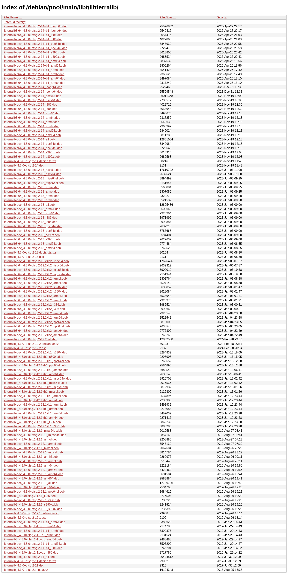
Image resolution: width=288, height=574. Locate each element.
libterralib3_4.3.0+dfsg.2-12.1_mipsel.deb (31, 448)
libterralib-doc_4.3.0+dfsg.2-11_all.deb (29, 556)
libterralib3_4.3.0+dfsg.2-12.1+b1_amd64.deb (34, 374)
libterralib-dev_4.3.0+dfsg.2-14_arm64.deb (32, 113)
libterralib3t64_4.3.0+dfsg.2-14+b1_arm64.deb (34, 82)
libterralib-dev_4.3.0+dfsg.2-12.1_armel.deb (33, 443)
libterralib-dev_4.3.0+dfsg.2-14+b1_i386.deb (33, 39)
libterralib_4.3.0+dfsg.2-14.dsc (24, 165)
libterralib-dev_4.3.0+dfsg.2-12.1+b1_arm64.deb (36, 413)
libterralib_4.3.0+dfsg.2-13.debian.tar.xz (30, 252)
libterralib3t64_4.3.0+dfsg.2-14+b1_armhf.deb (34, 74)
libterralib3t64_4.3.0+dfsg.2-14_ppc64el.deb (33, 148)
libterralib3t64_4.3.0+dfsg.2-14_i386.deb (30, 108)
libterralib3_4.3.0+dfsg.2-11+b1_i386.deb (31, 552)
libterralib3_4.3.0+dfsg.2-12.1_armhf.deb (31, 456)
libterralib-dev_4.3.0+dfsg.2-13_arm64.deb (32, 209)
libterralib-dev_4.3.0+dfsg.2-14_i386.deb (30, 104)
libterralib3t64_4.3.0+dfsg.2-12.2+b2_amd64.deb (36, 330)
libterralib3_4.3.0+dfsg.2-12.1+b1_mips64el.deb (35, 382)
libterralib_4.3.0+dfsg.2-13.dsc (24, 256)
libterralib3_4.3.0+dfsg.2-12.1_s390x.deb (31, 504)
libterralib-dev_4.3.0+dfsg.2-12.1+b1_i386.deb (34, 426)
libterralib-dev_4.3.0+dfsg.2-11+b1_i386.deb (33, 548)
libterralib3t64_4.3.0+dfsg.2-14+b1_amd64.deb (35, 61)
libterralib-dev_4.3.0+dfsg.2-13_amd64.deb (32, 248)
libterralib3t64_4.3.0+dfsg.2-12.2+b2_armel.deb (35, 278)
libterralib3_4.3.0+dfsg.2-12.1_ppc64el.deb (32, 487)
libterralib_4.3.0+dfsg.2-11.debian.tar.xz (30, 561)
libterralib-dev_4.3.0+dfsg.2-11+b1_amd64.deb (35, 543)
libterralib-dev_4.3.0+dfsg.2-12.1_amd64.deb (33, 474)
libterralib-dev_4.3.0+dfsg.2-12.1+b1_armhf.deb (35, 404)
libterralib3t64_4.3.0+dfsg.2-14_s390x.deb (32, 156)
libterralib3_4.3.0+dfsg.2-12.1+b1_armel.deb (33, 400)
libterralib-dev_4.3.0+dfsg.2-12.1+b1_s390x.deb (35, 352)
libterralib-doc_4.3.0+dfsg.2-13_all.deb (29, 204)
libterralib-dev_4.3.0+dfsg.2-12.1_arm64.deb (33, 469)
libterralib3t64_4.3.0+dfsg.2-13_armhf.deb (31, 195)
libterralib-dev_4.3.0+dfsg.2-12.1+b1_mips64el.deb (37, 378)
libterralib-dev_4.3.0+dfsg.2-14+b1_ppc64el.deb (35, 43)
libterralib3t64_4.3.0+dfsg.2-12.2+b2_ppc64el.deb (37, 326)
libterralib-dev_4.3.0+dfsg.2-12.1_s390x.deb (33, 509)
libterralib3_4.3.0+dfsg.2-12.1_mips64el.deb (33, 430)
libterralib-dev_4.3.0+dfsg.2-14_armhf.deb (31, 122)
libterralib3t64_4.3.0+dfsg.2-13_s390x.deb (32, 239)
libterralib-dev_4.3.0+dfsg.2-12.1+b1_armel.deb (35, 396)
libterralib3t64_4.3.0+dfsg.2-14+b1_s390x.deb (34, 56)
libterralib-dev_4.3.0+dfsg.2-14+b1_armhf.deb (34, 69)
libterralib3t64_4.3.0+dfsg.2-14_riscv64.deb (32, 100)
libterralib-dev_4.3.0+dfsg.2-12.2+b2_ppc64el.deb (37, 322)
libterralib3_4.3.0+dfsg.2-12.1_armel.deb (31, 439)
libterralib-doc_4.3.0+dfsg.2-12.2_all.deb (30, 339)
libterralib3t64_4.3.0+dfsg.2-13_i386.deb (30, 222)
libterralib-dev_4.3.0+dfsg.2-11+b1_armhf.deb (34, 530)
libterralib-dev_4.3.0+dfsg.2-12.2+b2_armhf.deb (35, 295)
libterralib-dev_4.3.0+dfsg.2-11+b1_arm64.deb (34, 522)
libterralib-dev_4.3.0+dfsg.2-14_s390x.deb (32, 152)
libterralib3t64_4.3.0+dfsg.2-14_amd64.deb (32, 130)
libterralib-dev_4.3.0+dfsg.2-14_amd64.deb (32, 135)
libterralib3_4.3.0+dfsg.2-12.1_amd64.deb (31, 478)
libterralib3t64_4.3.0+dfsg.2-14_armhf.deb (31, 126)
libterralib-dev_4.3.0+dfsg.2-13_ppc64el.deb (33, 230)
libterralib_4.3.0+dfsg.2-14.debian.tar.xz (30, 161)
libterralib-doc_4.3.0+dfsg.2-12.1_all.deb (30, 483)
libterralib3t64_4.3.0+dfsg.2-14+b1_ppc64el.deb (35, 48)
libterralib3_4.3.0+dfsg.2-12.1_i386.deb (30, 495)
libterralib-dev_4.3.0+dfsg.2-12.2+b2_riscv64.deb (36, 261)
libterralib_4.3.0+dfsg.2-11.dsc (24, 565)
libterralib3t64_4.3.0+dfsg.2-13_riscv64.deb (32, 174)
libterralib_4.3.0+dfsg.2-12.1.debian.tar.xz (31, 513)
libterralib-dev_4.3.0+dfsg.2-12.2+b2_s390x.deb (35, 287)
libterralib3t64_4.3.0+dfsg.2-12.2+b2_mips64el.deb (37, 274)
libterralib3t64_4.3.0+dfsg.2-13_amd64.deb (32, 243)
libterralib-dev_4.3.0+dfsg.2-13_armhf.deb (31, 200)
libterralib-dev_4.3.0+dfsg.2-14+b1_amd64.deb (35, 65)
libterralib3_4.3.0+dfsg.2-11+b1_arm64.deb (32, 526)
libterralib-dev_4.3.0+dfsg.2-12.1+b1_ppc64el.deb (37, 361)
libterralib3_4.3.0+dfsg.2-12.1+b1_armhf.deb (33, 408)
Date (220, 17)
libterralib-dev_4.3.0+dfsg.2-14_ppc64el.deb (33, 143)
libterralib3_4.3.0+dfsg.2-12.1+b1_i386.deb (32, 422)
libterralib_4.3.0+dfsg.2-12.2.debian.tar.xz (31, 343)
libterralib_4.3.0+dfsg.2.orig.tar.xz (26, 569)
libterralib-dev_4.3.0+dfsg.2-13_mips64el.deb (34, 178)
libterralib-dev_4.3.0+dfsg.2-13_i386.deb (30, 217)
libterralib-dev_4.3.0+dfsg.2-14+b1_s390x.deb (34, 52)
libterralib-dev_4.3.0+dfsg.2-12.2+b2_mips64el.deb (37, 269)
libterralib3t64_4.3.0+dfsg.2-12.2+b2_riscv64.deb (36, 265)
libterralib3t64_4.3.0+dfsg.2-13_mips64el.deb (34, 183)
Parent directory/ (14, 22)
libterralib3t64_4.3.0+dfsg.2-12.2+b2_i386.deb (34, 309)
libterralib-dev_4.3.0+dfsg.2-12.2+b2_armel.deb (35, 282)
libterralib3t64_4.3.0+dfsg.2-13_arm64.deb (32, 213)
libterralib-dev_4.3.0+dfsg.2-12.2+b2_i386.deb (34, 304)
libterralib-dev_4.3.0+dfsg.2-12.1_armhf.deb (33, 461)
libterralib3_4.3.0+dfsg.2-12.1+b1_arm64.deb (34, 417)
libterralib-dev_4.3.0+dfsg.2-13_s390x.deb (32, 235)
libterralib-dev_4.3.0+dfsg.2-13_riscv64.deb (32, 169)
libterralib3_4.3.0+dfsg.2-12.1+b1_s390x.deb (33, 356)
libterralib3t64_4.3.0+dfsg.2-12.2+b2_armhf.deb (35, 300)
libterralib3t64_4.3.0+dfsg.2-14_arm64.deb (32, 117)
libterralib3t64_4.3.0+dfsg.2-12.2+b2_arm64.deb (36, 313)
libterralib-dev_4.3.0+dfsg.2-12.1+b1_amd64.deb (36, 369)
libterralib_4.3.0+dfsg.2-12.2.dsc (25, 348)
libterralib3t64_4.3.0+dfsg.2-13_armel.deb (31, 191)
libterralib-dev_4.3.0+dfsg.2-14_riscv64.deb (32, 96)
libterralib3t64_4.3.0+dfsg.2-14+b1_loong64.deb (35, 30)
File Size (166, 17)
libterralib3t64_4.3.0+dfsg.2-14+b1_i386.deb (33, 35)
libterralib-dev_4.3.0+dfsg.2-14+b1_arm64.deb (34, 78)
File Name (11, 17)
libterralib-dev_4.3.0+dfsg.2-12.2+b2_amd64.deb (36, 335)
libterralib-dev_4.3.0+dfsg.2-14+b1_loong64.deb (35, 26)
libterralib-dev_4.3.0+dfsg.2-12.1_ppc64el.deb (34, 491)
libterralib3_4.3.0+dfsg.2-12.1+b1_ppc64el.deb (35, 365)
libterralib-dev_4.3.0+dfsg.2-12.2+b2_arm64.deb (36, 317)
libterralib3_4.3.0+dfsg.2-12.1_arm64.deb (31, 465)
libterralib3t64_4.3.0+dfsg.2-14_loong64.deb (33, 87)
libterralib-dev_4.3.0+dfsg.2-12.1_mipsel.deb (33, 452)
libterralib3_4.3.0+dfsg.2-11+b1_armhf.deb (32, 535)
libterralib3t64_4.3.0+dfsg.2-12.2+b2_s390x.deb (35, 291)
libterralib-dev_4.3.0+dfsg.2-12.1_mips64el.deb (35, 435)
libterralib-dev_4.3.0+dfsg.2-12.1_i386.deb (32, 500)
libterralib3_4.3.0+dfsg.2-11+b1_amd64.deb (33, 539)
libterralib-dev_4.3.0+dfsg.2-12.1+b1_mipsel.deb (36, 387)
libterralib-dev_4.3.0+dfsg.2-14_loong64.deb (33, 91)
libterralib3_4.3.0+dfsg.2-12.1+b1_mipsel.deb (34, 391)
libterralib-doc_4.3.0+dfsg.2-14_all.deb (29, 139)
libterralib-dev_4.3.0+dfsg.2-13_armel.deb (31, 187)
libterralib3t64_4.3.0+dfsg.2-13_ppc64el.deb (33, 226)
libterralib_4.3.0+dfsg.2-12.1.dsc (25, 517)
